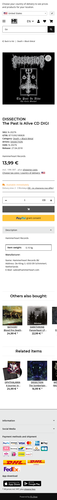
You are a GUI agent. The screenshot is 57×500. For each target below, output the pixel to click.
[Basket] (51, 21)
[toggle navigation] (3, 20)
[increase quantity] (51, 200)
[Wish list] (44, 21)
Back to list (9, 41)
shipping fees (29, 489)
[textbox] (24, 13)
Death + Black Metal (23, 138)
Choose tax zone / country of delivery (23, 172)
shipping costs (30, 169)
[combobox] (24, 13)
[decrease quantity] (6, 200)
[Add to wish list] (48, 58)
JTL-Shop (33, 496)
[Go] (25, 29)
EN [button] (29, 21)
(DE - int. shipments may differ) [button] (41, 188)
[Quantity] (24, 200)
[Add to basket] (4, 50)
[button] (38, 21)
